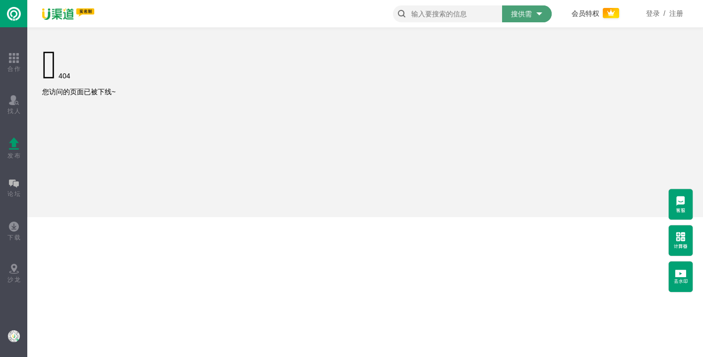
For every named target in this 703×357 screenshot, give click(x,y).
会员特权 (596, 13)
